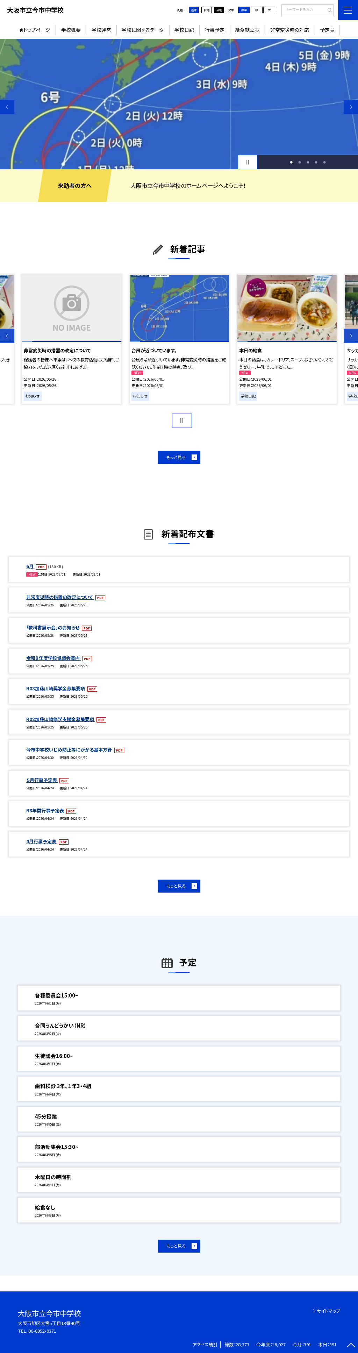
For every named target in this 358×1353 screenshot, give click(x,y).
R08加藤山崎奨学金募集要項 (56, 688)
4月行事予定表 (41, 841)
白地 (206, 10)
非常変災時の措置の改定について (60, 597)
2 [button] (299, 162)
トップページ (36, 29)
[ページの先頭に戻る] (351, 1346)
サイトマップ (328, 1311)
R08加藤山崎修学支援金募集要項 (60, 719)
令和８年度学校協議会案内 (53, 658)
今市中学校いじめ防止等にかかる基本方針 (69, 749)
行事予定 (214, 29)
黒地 (219, 10)
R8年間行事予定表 (45, 810)
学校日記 (184, 29)
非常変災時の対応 (289, 29)
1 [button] (291, 162)
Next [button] (351, 107)
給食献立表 (247, 29)
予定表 (327, 29)
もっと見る (176, 457)
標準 (244, 10)
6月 (30, 566)
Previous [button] (7, 107)
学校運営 (101, 29)
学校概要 (71, 29)
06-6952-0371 (42, 1330)
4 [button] (316, 162)
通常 (193, 10)
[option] (179, 104)
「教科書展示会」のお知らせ (53, 627)
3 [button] (308, 162)
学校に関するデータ (143, 29)
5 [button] (324, 162)
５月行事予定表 (42, 780)
